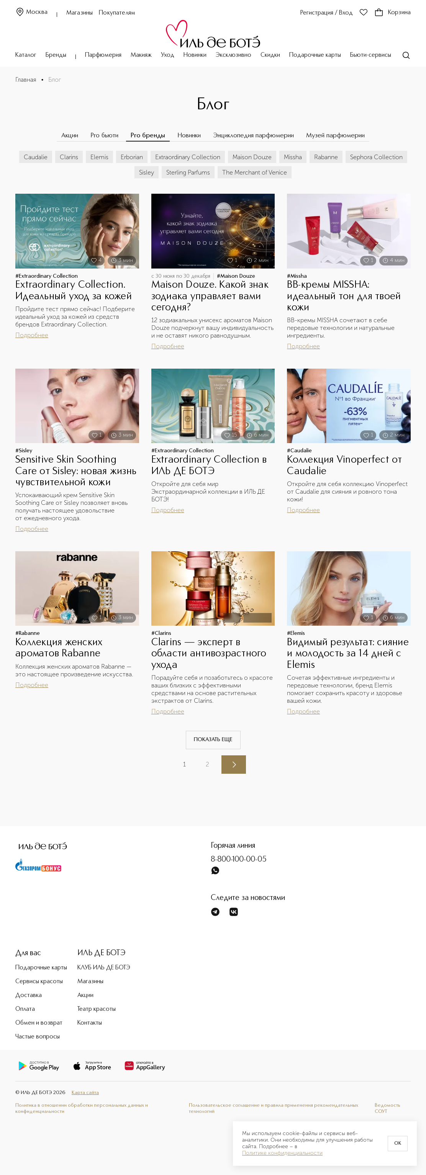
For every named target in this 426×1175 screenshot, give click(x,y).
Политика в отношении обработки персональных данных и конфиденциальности (81, 1108)
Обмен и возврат (38, 1023)
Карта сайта (85, 1092)
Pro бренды (148, 135)
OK (397, 1143)
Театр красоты (96, 1009)
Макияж (141, 55)
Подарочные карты (315, 55)
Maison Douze (252, 157)
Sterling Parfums (188, 172)
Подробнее (31, 335)
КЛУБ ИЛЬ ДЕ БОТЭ (103, 968)
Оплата (25, 1009)
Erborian (132, 157)
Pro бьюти (104, 135)
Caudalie (36, 157)
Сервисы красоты (39, 982)
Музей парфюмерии (335, 135)
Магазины (79, 13)
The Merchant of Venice (254, 172)
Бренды (56, 55)
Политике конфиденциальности (282, 1153)
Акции (69, 135)
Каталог (25, 55)
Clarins (69, 157)
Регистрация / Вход (326, 13)
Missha (293, 157)
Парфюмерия (103, 55)
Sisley (146, 172)
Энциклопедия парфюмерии (253, 135)
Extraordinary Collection (187, 157)
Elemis (99, 157)
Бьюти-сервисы (370, 55)
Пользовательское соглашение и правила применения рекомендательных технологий (273, 1108)
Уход (167, 55)
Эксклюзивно (233, 55)
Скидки (270, 55)
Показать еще (213, 739)
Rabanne (326, 157)
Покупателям (117, 13)
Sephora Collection (376, 157)
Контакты (89, 1023)
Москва (31, 12)
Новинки (195, 55)
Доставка (28, 995)
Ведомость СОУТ (387, 1108)
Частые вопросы (37, 1037)
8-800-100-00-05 (239, 860)
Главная (25, 79)
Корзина (392, 12)
